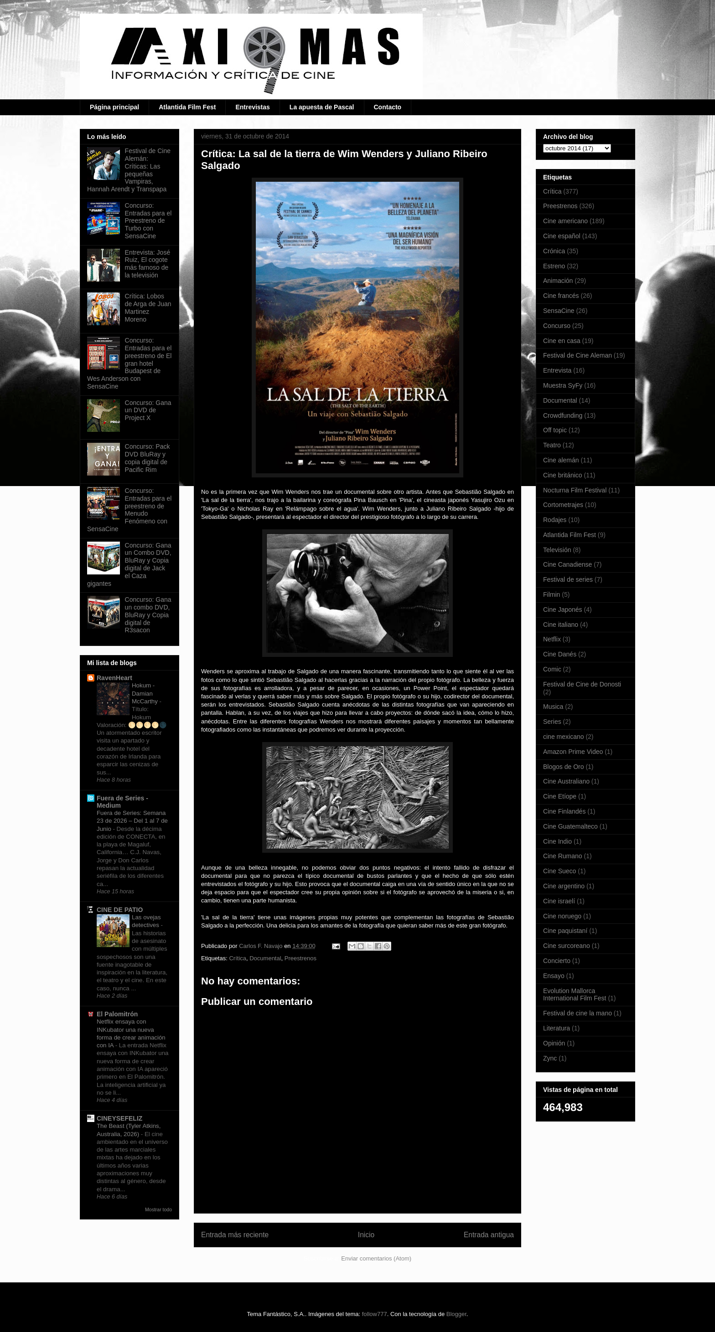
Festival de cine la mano (577, 1013)
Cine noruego (562, 916)
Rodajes (554, 519)
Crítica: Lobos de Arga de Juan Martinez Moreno (148, 307)
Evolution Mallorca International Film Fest (574, 994)
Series (552, 721)
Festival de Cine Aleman (577, 355)
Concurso (556, 325)
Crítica (237, 958)
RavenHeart (114, 677)
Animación (558, 280)
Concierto (556, 960)
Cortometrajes (563, 504)
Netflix (552, 639)
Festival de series (568, 579)
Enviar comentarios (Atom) (376, 1258)
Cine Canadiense (567, 564)
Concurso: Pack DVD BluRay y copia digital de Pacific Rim (147, 458)
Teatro (552, 445)
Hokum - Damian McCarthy (146, 693)
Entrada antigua (489, 1235)
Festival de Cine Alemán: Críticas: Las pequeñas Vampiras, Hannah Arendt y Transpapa (129, 170)
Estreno (554, 266)
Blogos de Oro (563, 766)
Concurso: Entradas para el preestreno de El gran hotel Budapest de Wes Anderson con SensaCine (129, 363)
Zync (550, 1058)
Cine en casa (561, 340)
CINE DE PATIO (120, 909)
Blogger (456, 1314)
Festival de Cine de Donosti (582, 684)
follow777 (374, 1314)
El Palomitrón (117, 1014)
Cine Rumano (562, 856)
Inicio (366, 1235)
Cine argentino (564, 886)
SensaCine (559, 310)
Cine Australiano (566, 781)
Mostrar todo (158, 1209)
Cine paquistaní (565, 930)
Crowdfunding (562, 415)
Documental (265, 958)
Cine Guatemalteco (570, 826)
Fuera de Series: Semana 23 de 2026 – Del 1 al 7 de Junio (132, 820)
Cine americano (565, 221)
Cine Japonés (562, 609)
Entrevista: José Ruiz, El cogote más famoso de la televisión (148, 264)
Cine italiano (560, 624)
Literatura (556, 1028)
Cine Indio (557, 841)
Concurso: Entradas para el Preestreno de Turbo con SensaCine (148, 221)
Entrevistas (252, 107)
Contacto (388, 107)
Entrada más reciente (235, 1235)
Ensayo (554, 975)
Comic (552, 669)
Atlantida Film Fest (187, 107)
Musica (553, 706)
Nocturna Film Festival (574, 490)
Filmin (551, 594)
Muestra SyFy (562, 385)
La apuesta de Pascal (322, 107)
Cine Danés (559, 654)
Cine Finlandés (564, 811)
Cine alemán (561, 460)
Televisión (557, 549)
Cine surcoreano (566, 945)
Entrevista (557, 370)
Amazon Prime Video (573, 751)
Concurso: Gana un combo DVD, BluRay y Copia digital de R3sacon (148, 615)
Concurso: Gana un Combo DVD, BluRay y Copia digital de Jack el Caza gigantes (129, 564)
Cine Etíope (559, 796)
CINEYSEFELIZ (119, 1118)
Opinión (554, 1043)
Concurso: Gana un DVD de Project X (148, 410)
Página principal (114, 107)
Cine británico (562, 475)
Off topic (555, 430)
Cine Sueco (559, 871)
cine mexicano (563, 736)
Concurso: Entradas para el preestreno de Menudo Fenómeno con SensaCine (129, 510)
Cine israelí (559, 901)
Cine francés (561, 295)
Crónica (554, 251)
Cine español (561, 236)
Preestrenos (300, 958)
